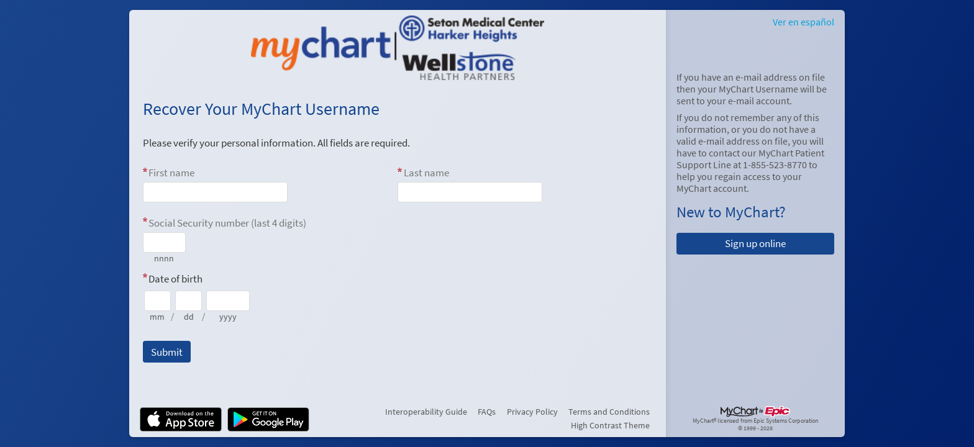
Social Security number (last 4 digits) (227, 223)
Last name (426, 172)
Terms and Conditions (609, 411)
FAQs (487, 411)
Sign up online (755, 243)
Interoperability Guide (426, 411)
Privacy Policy (532, 411)
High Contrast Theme (610, 425)
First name (171, 172)
